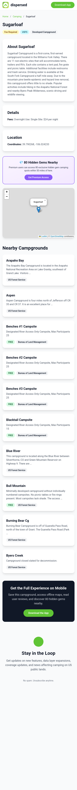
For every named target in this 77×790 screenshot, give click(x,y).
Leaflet (43, 236)
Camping (17, 16)
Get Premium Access (38, 177)
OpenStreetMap (56, 236)
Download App (63, 4)
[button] (39, 209)
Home (5, 16)
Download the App (38, 613)
